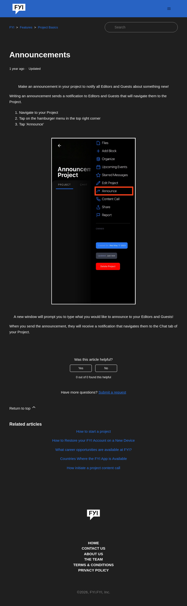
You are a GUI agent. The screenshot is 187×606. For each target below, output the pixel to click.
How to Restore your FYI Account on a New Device (93, 440)
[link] (93, 513)
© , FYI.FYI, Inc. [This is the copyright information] (93, 592)
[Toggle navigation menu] (169, 9)
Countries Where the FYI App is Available (93, 459)
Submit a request (112, 392)
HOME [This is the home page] (93, 543)
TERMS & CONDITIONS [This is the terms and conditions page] (93, 565)
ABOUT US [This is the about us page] (93, 554)
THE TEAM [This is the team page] (93, 559)
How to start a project (93, 431)
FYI (11, 27)
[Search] (141, 27)
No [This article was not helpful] (106, 368)
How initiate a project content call (93, 468)
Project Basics (48, 27)
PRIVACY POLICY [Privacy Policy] (93, 570)
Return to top (22, 407)
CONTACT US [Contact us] (93, 548)
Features (26, 27)
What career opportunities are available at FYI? (93, 450)
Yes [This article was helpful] (80, 368)
